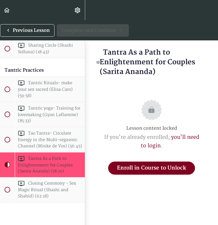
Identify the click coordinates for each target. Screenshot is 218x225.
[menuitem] (78, 10)
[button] (7, 10)
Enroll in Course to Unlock (151, 168)
